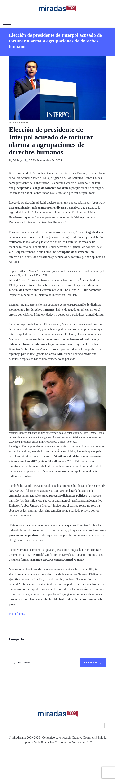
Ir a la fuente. (17, 613)
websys (18, 160)
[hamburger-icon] (7, 21)
